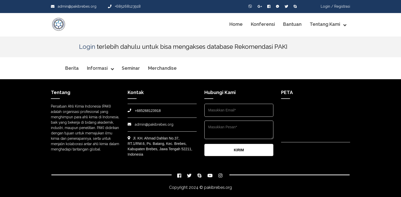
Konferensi (263, 24)
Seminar (131, 68)
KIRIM (239, 150)
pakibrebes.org (218, 187)
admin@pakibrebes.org (73, 6)
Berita (72, 68)
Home (236, 24)
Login (87, 46)
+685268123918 (124, 6)
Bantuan (292, 24)
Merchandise (162, 68)
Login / (327, 6)
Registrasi (342, 6)
